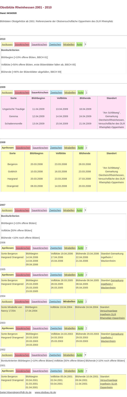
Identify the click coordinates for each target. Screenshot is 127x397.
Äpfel (79, 44)
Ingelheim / (107, 284)
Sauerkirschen (39, 44)
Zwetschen (55, 44)
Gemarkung (117, 280)
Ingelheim (105, 314)
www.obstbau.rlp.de (45, 392)
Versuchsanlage (108, 310)
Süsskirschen (22, 44)
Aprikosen (7, 44)
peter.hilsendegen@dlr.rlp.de (16, 392)
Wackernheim (108, 287)
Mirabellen (69, 44)
